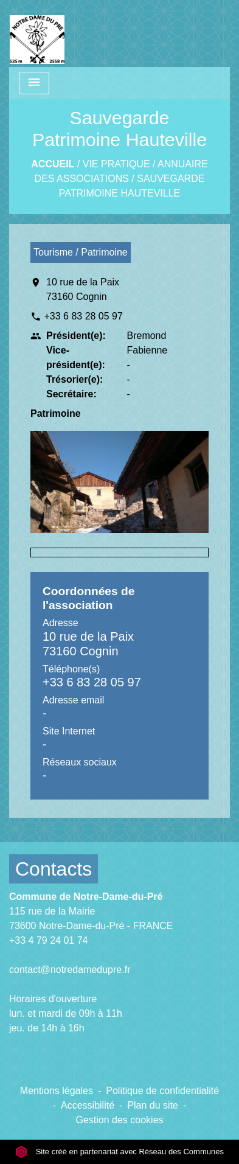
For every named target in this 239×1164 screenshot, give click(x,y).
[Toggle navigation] (34, 83)
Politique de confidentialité (162, 1091)
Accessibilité (87, 1105)
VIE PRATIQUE (116, 164)
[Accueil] (37, 33)
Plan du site (152, 1105)
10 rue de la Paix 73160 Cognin (82, 289)
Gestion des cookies (119, 1120)
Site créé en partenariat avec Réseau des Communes (119, 1151)
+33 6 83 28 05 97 (83, 316)
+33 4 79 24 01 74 (48, 940)
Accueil (52, 164)
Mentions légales (56, 1091)
